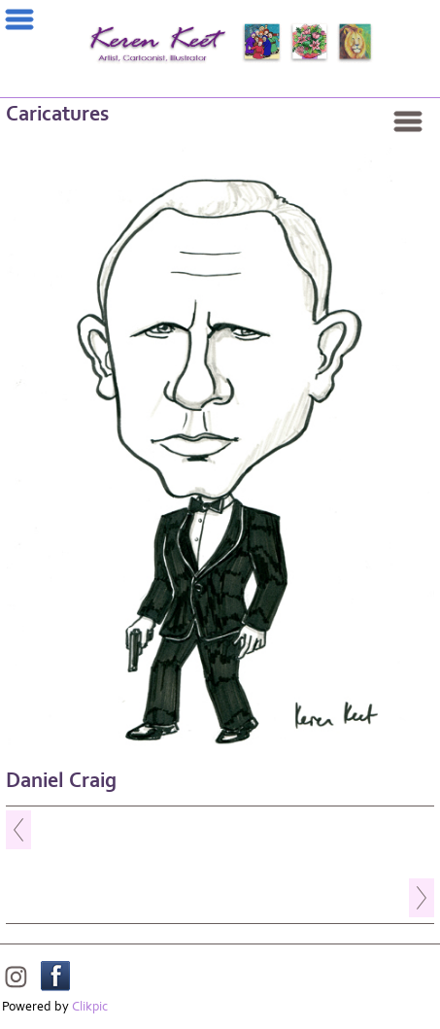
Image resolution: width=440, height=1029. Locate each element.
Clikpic (90, 1006)
